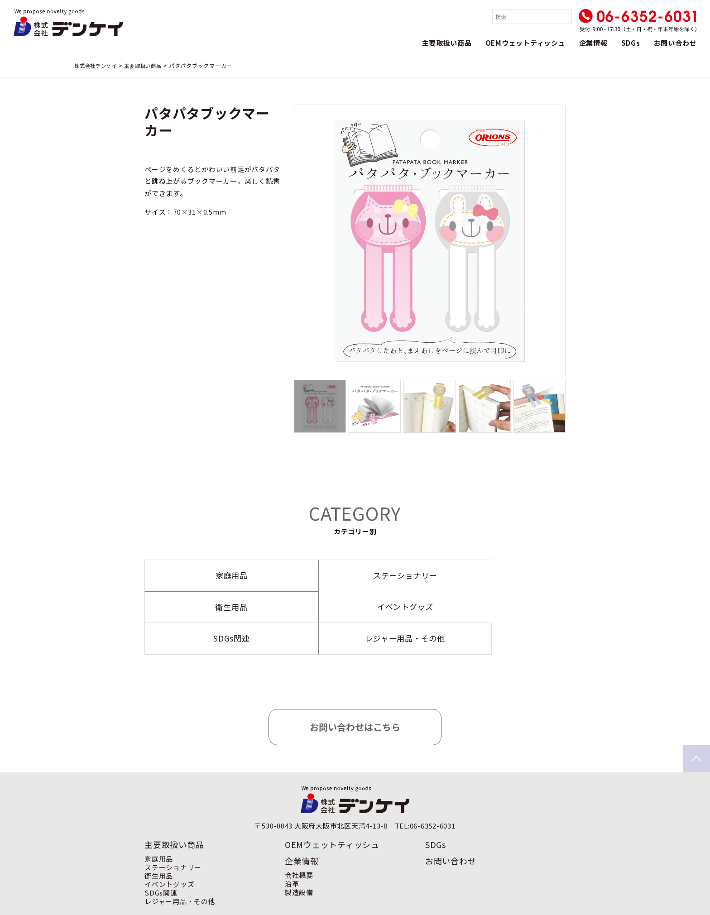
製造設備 (299, 860)
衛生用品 (158, 844)
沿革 (292, 852)
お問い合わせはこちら (355, 695)
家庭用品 (158, 827)
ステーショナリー (172, 835)
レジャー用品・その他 (180, 869)
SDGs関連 (161, 861)
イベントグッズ (169, 852)
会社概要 (299, 843)
